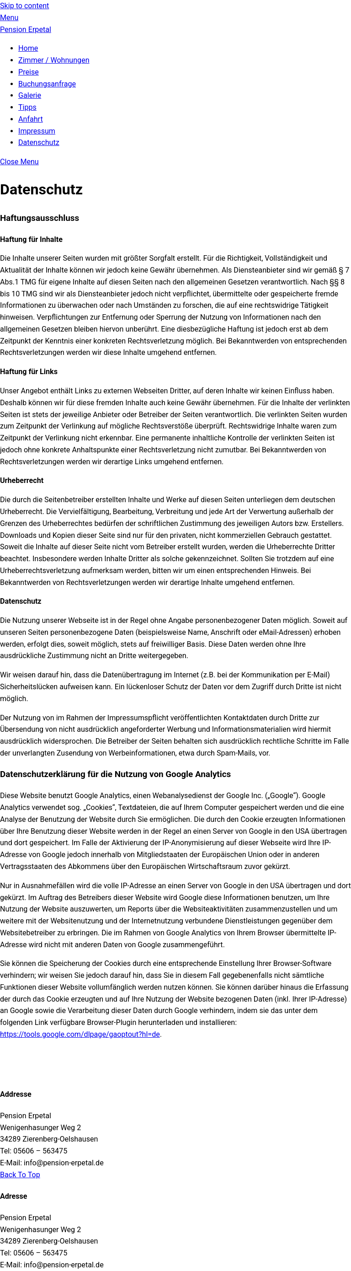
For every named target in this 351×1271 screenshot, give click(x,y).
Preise (28, 72)
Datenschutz (38, 142)
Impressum (36, 131)
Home (28, 48)
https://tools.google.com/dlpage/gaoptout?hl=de (80, 1034)
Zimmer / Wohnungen (54, 60)
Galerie (29, 95)
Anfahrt (30, 119)
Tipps (27, 107)
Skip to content (24, 5)
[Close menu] (19, 161)
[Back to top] (20, 1174)
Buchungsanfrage (47, 84)
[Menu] (9, 17)
